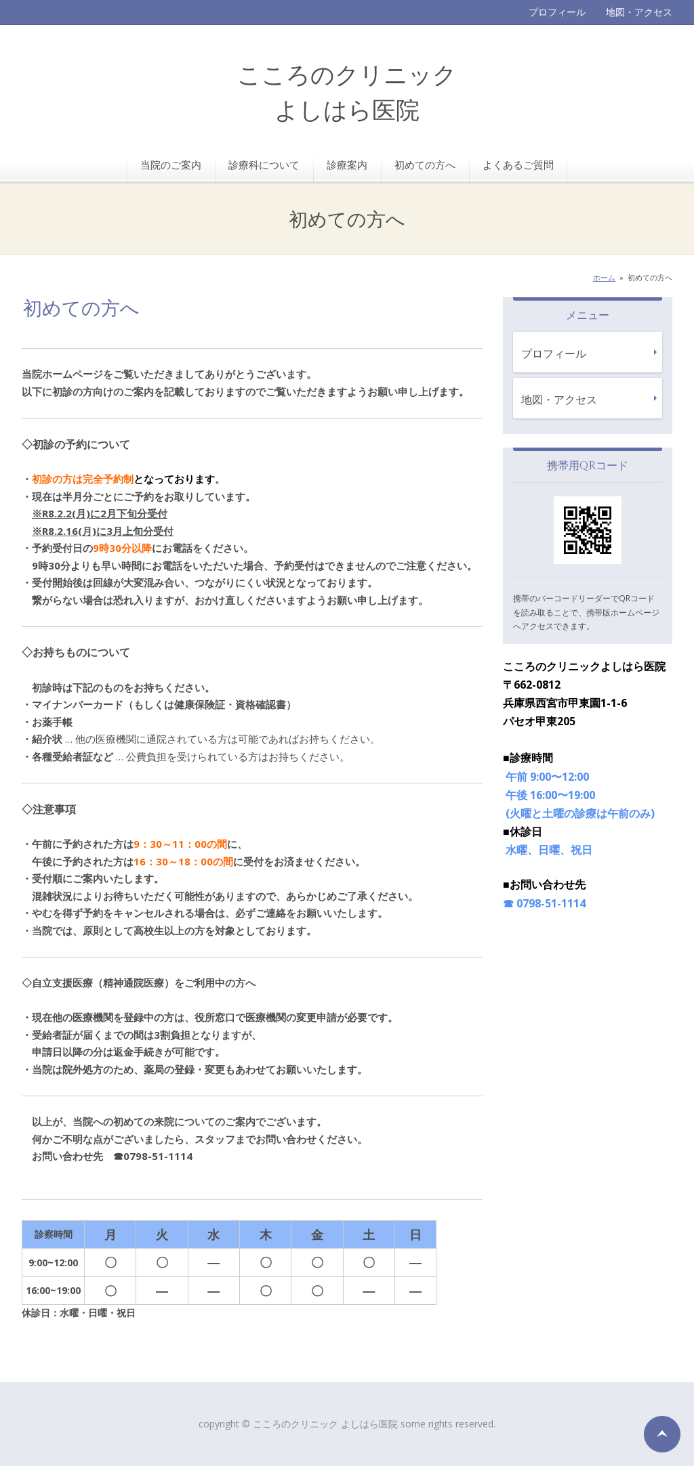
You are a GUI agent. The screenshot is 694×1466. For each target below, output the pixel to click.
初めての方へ (424, 164)
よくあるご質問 (518, 164)
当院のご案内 (170, 164)
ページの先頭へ (662, 1434)
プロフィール (557, 11)
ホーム (604, 277)
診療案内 (347, 164)
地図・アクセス (639, 11)
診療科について (264, 164)
